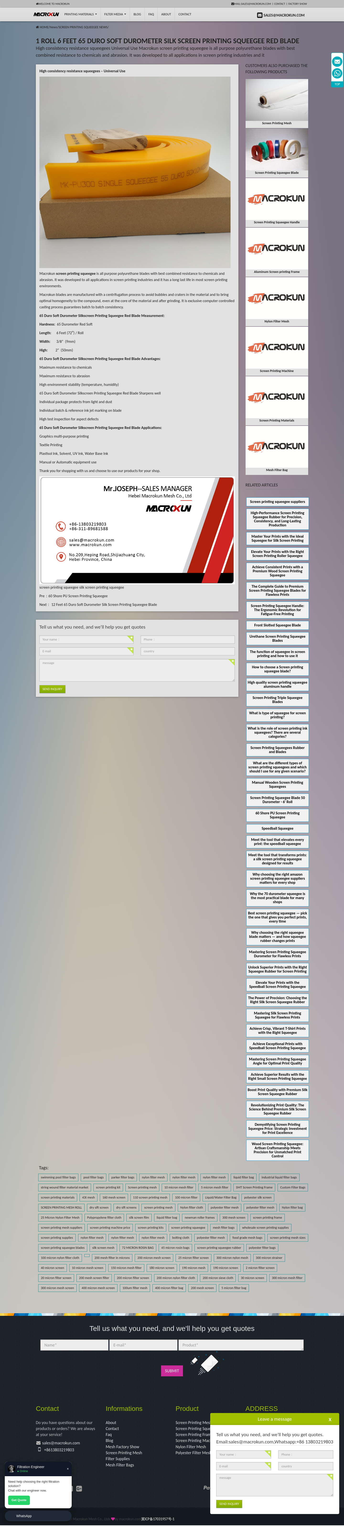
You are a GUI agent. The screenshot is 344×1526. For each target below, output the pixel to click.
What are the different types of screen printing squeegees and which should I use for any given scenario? (277, 767)
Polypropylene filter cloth (104, 1218)
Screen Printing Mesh (124, 1453)
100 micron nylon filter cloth (60, 1258)
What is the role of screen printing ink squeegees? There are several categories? (277, 732)
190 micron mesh (193, 1268)
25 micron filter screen (193, 1258)
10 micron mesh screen (87, 1268)
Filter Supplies (118, 1459)
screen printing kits (151, 1228)
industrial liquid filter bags (279, 1177)
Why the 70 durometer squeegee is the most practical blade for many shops (277, 897)
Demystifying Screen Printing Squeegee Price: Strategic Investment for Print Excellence (277, 1128)
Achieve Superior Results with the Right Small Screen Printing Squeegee (277, 1076)
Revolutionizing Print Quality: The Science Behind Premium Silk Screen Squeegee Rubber (277, 1109)
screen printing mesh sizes (288, 1238)
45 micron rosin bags (175, 1248)
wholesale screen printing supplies (265, 1228)
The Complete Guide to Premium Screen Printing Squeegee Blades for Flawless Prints (277, 590)
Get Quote (19, 1500)
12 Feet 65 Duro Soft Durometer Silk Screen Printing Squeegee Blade (103, 604)
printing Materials (80, 14)
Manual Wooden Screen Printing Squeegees (277, 784)
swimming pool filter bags (58, 1177)
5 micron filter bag (233, 1288)
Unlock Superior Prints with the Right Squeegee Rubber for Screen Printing (277, 969)
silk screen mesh (103, 1248)
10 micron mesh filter (178, 1187)
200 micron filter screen (133, 1278)
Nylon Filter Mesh (191, 1447)
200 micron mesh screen (154, 1258)
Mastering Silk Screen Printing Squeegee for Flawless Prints (277, 1015)
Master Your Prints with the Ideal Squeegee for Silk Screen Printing (277, 538)
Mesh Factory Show (123, 1447)
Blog (109, 1441)
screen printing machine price (110, 1228)
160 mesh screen (113, 1197)
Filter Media (115, 14)
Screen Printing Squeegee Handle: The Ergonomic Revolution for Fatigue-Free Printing (277, 609)
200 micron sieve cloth (218, 1278)
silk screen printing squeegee (101, 587)
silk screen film (139, 1218)
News (53, 27)
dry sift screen (99, 1207)
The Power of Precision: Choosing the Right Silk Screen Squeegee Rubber (277, 1000)
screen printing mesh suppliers (61, 1228)
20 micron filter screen (56, 1278)
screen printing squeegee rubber (219, 1248)
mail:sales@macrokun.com (251, 4)
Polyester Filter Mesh (194, 1453)
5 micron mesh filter (214, 1187)
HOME (44, 27)
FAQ (151, 14)
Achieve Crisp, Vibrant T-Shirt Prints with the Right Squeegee (277, 1030)
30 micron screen (252, 1278)
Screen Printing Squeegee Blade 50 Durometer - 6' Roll (277, 799)
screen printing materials (58, 1197)
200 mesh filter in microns (112, 1258)
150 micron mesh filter (126, 1268)
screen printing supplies (57, 1238)
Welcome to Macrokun (53, 4)
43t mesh (88, 1197)
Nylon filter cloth (191, 1207)
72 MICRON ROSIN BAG (138, 1248)
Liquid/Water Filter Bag (220, 1197)
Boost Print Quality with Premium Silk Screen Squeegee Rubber (277, 1091)
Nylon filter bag (292, 1207)
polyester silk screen (258, 1197)
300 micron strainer (269, 1258)
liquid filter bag (243, 1177)
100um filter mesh (135, 1288)
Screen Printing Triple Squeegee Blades (277, 699)
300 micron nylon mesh (232, 1258)
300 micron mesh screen (57, 1288)
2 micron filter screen (260, 1268)
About (166, 14)
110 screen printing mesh (150, 1197)
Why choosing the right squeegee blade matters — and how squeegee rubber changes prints (277, 936)
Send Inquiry (52, 689)
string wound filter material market (64, 1187)
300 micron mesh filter (287, 1278)
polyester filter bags (262, 1248)
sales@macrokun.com (61, 1443)
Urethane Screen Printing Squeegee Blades (278, 638)
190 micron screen (225, 1268)
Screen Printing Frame (195, 1434)
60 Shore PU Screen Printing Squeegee (78, 596)
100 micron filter (186, 1197)
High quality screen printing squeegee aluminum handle (277, 684)
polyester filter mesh (225, 1207)
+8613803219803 (59, 1450)
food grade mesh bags (247, 1238)
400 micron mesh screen (98, 1288)
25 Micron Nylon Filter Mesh (60, 1218)
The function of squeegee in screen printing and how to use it (277, 653)
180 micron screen (161, 1268)
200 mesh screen (202, 1288)
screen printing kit (108, 1187)
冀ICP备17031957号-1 (157, 1519)
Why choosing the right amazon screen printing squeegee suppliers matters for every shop (277, 878)
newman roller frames (200, 1218)
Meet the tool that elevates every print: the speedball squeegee (277, 841)
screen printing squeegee (58, 587)
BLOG (137, 14)
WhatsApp (24, 1516)
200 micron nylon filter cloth (176, 1278)
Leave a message (275, 1419)
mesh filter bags (223, 1228)
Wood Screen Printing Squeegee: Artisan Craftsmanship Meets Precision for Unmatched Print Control (277, 1150)
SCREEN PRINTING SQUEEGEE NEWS (83, 27)
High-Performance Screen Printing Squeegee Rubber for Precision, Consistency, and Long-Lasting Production (277, 519)
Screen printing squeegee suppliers (277, 501)
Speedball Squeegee (277, 828)
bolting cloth (180, 1238)
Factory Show (297, 4)
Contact (279, 4)
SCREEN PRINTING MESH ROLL (61, 1207)
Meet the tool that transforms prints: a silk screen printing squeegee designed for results (277, 859)
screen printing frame (267, 1218)
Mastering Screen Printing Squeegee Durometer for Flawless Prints (277, 954)
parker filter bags (122, 1177)
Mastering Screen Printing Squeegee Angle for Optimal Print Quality (277, 1061)
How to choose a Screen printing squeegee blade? (277, 669)
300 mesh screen (233, 1218)
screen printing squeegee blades (63, 1248)
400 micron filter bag (169, 1288)
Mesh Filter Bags (120, 1465)
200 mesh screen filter (94, 1278)
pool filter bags (93, 1177)
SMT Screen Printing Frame (254, 1187)
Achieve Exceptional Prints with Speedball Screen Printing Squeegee (277, 1046)
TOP (337, 84)
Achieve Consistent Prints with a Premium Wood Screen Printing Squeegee (277, 571)
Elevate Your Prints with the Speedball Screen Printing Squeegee (277, 984)
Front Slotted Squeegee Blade (277, 625)
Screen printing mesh (142, 1187)
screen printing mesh (158, 1207)
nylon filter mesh (153, 1177)
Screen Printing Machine (197, 1441)
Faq (109, 1434)
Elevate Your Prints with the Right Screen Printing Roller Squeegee (277, 553)
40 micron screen (52, 1268)
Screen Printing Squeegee (198, 1428)
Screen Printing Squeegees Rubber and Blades (277, 749)
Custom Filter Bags (292, 1187)
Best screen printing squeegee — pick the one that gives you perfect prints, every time (277, 917)
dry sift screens (126, 1207)
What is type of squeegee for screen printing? (277, 715)
